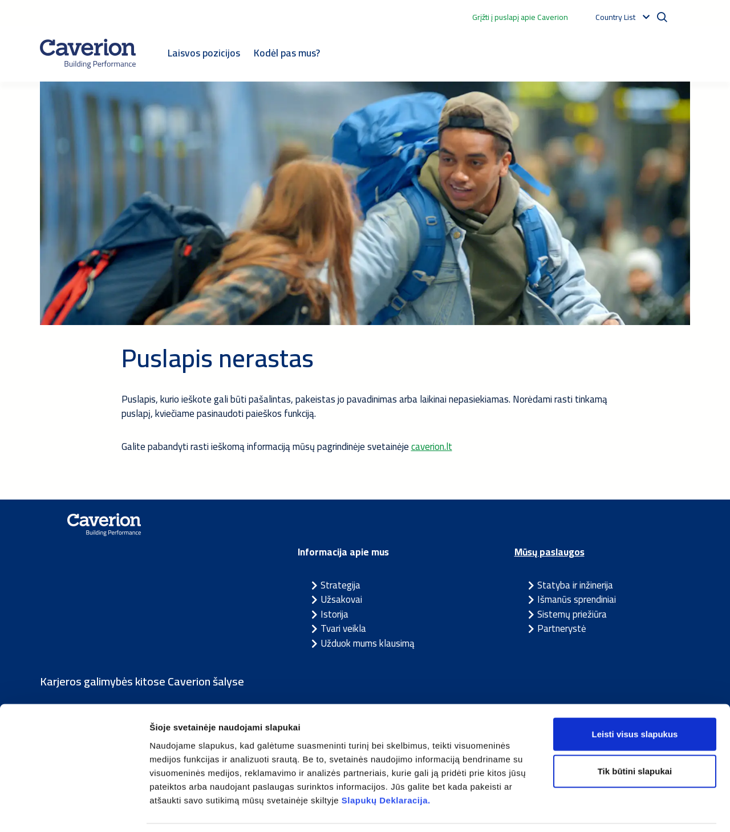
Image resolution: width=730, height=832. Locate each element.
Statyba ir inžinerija (575, 585)
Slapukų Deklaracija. (386, 763)
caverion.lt (431, 446)
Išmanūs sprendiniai (576, 599)
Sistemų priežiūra (572, 614)
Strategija (340, 585)
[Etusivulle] (88, 53)
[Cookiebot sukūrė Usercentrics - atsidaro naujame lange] (74, 809)
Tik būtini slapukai (635, 735)
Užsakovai (341, 599)
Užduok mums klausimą (368, 643)
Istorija (334, 614)
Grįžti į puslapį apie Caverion (520, 17)
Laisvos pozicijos (204, 52)
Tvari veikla (343, 628)
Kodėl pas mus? (287, 52)
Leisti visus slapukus (635, 697)
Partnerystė (561, 628)
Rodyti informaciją (585, 809)
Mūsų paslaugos (549, 552)
